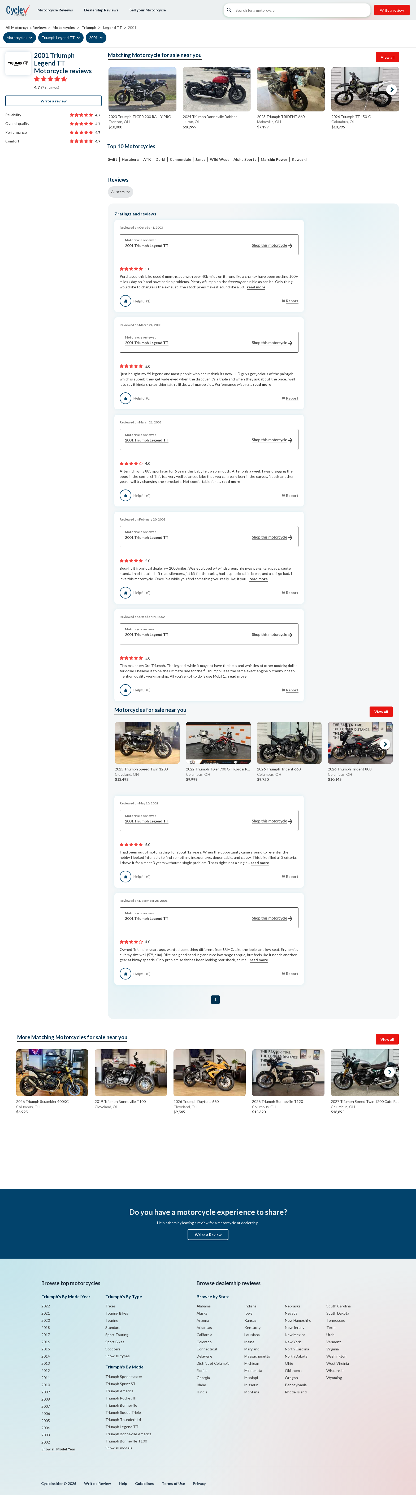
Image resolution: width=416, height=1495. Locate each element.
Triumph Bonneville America (128, 1434)
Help (123, 1483)
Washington (336, 1356)
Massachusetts (257, 1356)
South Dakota (337, 1313)
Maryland (251, 1349)
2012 (45, 1370)
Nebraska (293, 1306)
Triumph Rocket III (121, 1398)
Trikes (110, 1306)
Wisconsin (335, 1370)
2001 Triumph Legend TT (208, 245)
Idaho (201, 1385)
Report (292, 300)
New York (293, 1342)
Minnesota (253, 1370)
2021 (45, 1313)
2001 (93, 37)
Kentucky (252, 1327)
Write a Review (208, 1234)
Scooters (112, 1349)
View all (388, 57)
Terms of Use (173, 1483)
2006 (45, 1413)
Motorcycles (17, 37)
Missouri (251, 1385)
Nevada (291, 1313)
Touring (111, 1320)
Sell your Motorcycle (147, 10)
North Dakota (296, 1356)
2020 (45, 1320)
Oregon (291, 1377)
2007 (45, 1406)
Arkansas (204, 1327)
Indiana (250, 1306)
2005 (45, 1420)
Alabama (204, 1306)
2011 (45, 1377)
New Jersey (294, 1327)
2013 (45, 1363)
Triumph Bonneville (121, 1405)
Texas (331, 1327)
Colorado (204, 1342)
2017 (45, 1334)
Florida (202, 1370)
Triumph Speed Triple (123, 1412)
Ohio (289, 1363)
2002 (45, 1442)
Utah (330, 1334)
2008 (45, 1399)
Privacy (199, 1483)
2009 (45, 1392)
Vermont (333, 1342)
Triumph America (119, 1391)
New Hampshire (298, 1320)
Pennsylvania (296, 1385)
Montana (251, 1392)
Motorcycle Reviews (55, 10)
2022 (45, 1306)
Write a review (392, 10)
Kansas (250, 1320)
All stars (118, 191)
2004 (45, 1427)
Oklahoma (293, 1370)
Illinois (202, 1392)
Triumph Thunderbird (123, 1419)
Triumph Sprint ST (120, 1383)
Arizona (203, 1320)
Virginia (332, 1349)
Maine (249, 1342)
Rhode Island (296, 1392)
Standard (112, 1327)
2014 (45, 1356)
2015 (45, 1349)
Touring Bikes (116, 1313)
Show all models (118, 1448)
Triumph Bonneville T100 (126, 1441)
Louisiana (252, 1334)
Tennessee (335, 1320)
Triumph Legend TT (58, 37)
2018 (45, 1327)
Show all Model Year (58, 1449)
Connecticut (207, 1349)
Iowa (248, 1313)
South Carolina (338, 1306)
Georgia (203, 1377)
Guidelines (144, 1483)
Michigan (251, 1363)
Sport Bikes (114, 1342)
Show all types (117, 1356)
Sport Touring (116, 1334)
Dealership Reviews (101, 10)
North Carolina (297, 1349)
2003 (45, 1435)
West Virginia (337, 1363)
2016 (45, 1342)
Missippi (251, 1377)
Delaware (204, 1356)
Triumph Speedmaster (123, 1376)
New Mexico (295, 1334)
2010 (45, 1385)
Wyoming (334, 1377)
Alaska (202, 1313)
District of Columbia (213, 1363)
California (204, 1334)
